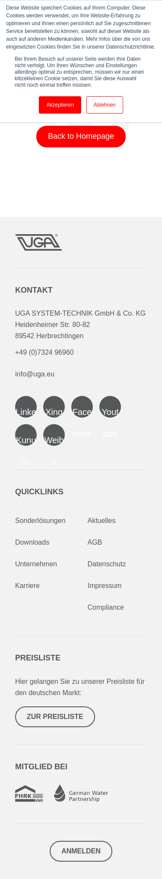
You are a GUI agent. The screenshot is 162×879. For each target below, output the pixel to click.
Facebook (82, 412)
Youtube (110, 412)
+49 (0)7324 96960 (44, 352)
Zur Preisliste (55, 716)
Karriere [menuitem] (27, 585)
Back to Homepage (81, 136)
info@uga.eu (34, 374)
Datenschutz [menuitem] (107, 564)
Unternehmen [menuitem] (36, 564)
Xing (54, 412)
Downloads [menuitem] (32, 542)
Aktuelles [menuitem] (102, 520)
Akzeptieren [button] (59, 105)
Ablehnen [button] (105, 105)
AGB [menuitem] (95, 542)
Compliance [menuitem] (106, 607)
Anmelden (81, 851)
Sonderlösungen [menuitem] (40, 520)
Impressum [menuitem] (105, 585)
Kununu (26, 440)
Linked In (26, 412)
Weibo (54, 440)
